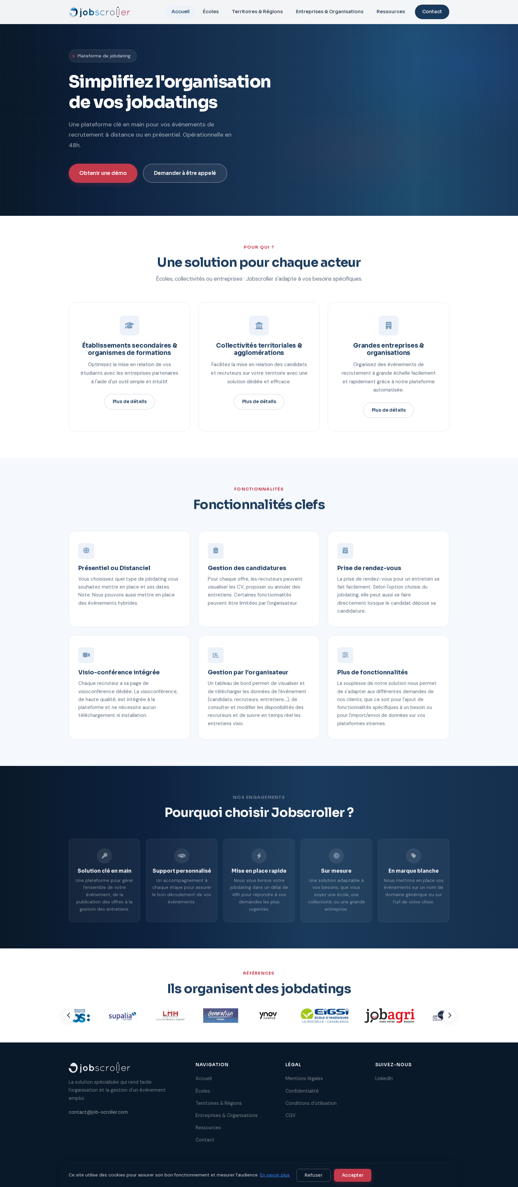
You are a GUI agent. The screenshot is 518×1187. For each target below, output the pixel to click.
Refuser (313, 1175)
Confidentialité (302, 1091)
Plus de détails (130, 405)
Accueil (180, 12)
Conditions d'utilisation (311, 1103)
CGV (290, 1115)
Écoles (211, 12)
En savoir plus (275, 1175)
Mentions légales (304, 1078)
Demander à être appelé (185, 173)
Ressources (391, 12)
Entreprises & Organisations (329, 12)
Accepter (352, 1175)
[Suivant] (449, 1018)
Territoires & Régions (257, 12)
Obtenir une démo (103, 173)
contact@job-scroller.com (98, 1112)
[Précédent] (68, 1018)
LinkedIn (384, 1078)
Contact (432, 12)
